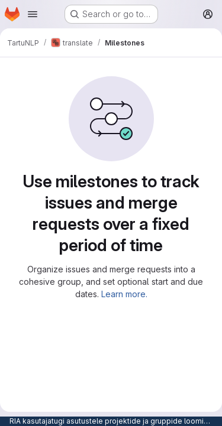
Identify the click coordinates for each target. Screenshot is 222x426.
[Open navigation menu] (32, 14)
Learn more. (124, 294)
